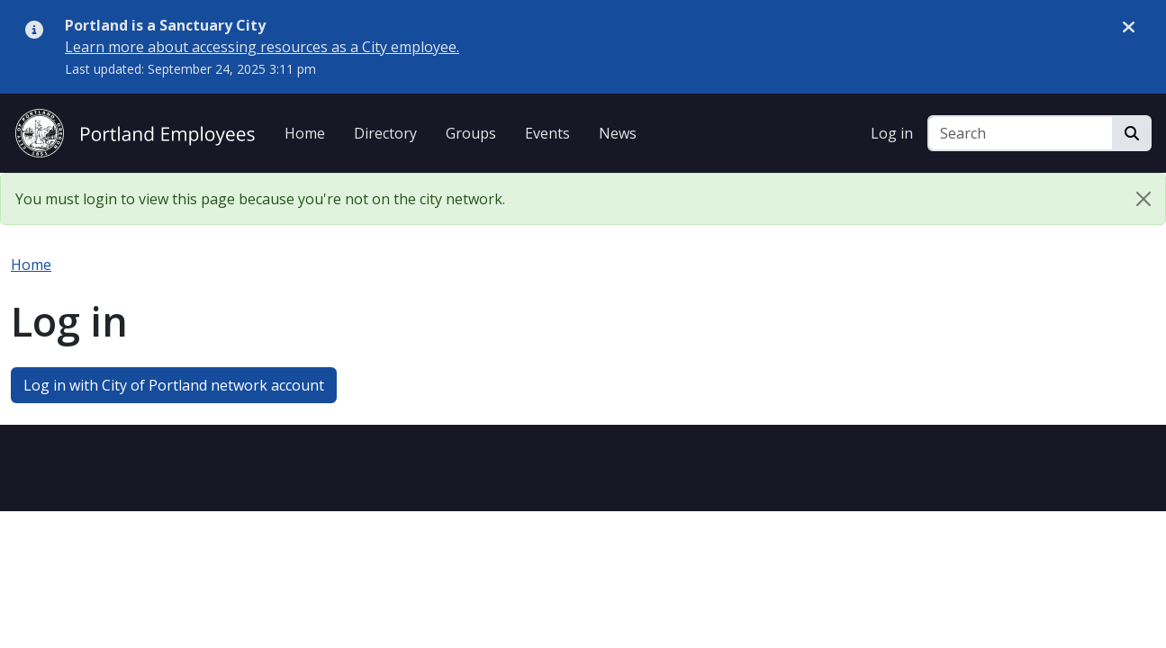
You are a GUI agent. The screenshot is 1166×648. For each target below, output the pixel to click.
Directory (385, 133)
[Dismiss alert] (1128, 26)
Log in (892, 133)
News (618, 133)
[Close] (1143, 199)
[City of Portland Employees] (135, 131)
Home (305, 133)
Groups (471, 133)
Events (547, 133)
